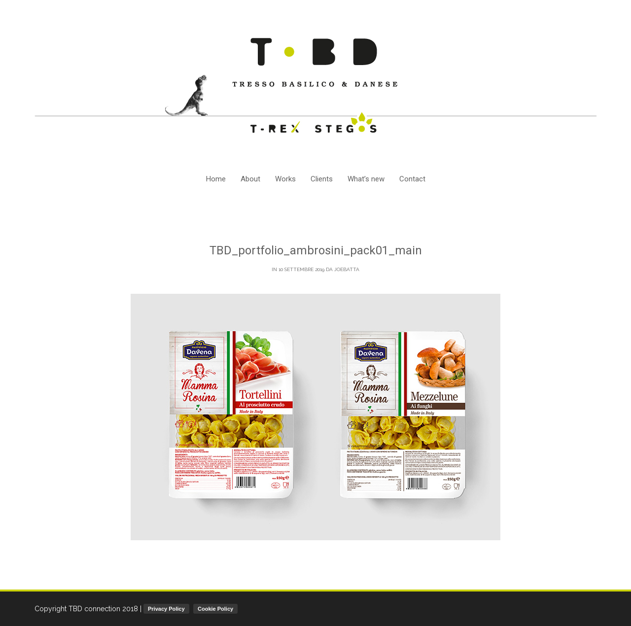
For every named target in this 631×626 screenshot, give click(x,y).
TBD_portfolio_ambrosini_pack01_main (316, 250)
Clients (322, 178)
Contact (412, 178)
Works (285, 178)
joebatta (346, 269)
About (250, 178)
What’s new (366, 178)
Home (216, 178)
